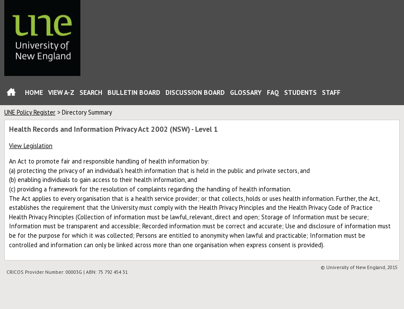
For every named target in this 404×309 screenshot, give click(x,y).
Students (300, 92)
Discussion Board (195, 92)
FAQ (273, 92)
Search (91, 92)
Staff (331, 92)
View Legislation (30, 146)
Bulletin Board (133, 92)
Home (11, 94)
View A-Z (61, 92)
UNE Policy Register (29, 112)
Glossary (246, 92)
